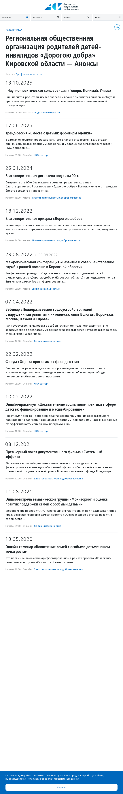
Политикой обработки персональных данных (53, 778)
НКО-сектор (41, 155)
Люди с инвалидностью (47, 112)
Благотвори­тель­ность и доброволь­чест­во (56, 197)
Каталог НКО (13, 29)
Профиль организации (29, 74)
